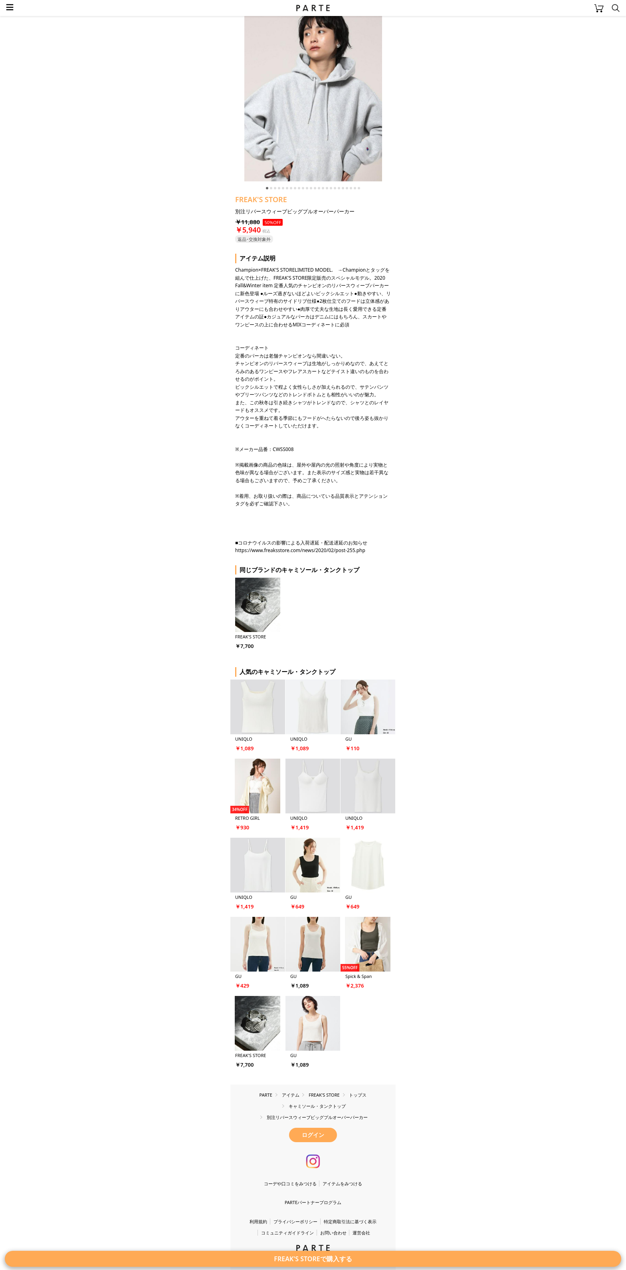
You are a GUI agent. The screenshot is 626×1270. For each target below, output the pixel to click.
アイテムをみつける (342, 1184)
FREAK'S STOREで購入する (313, 1258)
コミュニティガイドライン (287, 1233)
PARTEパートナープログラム (313, 1202)
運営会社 (361, 1233)
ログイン (313, 1135)
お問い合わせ (333, 1233)
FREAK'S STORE (261, 199)
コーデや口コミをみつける (290, 1184)
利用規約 (258, 1221)
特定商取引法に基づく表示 (350, 1221)
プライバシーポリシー (295, 1221)
